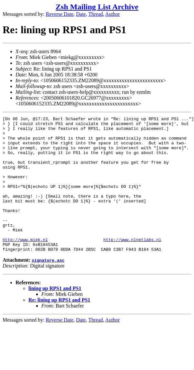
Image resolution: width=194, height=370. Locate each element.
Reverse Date (60, 14)
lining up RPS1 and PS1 (54, 315)
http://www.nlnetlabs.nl (132, 265)
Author (112, 14)
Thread (95, 14)
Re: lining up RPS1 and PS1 (59, 327)
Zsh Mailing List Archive (97, 7)
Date (81, 14)
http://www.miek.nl (25, 265)
